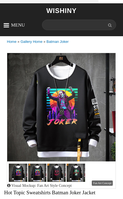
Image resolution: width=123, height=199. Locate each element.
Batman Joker (57, 42)
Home (12, 42)
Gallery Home (31, 42)
